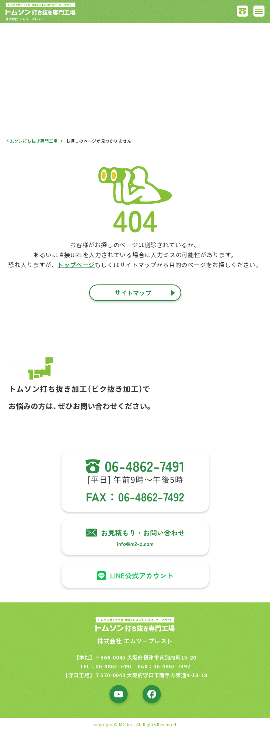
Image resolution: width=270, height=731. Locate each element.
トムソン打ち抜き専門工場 (32, 141)
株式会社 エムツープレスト (135, 640)
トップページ (76, 264)
